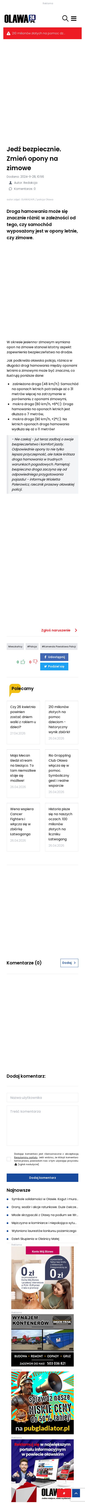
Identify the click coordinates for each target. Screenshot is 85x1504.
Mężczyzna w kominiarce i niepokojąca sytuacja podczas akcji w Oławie (42, 1223)
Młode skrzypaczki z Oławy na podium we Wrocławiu (42, 1215)
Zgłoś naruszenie (59, 630)
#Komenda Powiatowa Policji (59, 646)
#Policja (32, 646)
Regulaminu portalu (26, 1157)
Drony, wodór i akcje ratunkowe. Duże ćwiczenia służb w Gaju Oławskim (42, 1207)
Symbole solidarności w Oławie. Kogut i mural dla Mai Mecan (42, 1199)
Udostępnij (54, 657)
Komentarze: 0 (22, 189)
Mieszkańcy (15, 646)
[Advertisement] (42, 92)
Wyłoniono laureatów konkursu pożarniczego (41, 1231)
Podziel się (54, 666)
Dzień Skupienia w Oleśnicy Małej (33, 1239)
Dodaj (69, 963)
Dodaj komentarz (42, 1178)
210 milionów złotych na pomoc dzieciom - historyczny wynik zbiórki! (39, 33)
